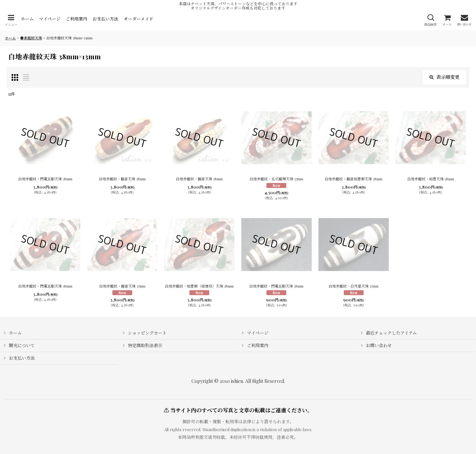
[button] (11, 20)
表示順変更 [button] (444, 77)
